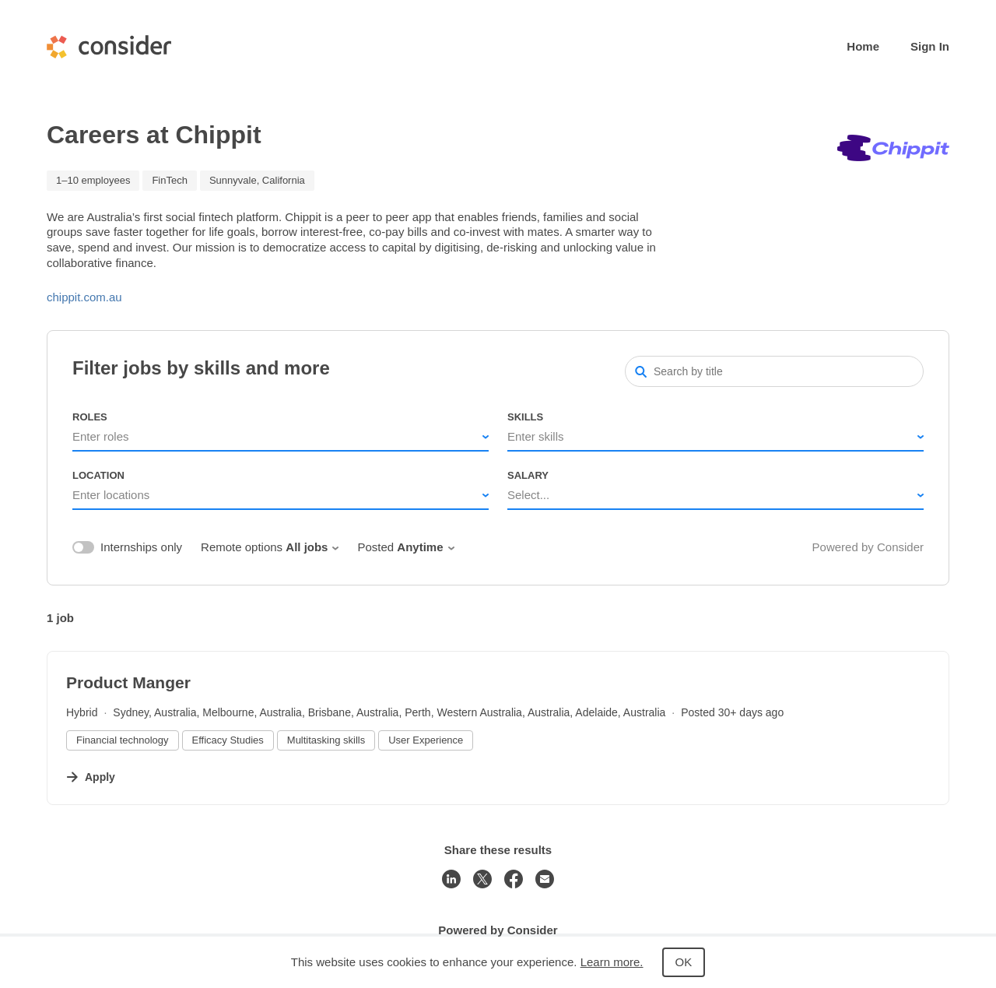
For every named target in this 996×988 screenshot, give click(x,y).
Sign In (929, 46)
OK (684, 962)
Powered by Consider (868, 547)
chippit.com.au (84, 297)
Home (863, 46)
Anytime (425, 547)
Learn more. (612, 962)
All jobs (312, 547)
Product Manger (128, 682)
